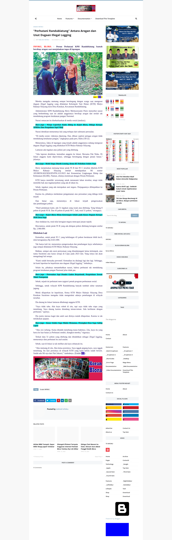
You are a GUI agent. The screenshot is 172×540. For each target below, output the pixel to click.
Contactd (126, 460)
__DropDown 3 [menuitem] (128, 355)
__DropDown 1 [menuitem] (128, 351)
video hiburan (110, 262)
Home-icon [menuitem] (109, 347)
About (125, 335)
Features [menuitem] (69, 18)
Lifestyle (108, 489)
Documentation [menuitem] (84, 18)
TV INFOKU (109, 228)
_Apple (108, 468)
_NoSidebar (127, 485)
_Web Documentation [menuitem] (130, 366)
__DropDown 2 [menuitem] (111, 355)
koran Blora (110, 251)
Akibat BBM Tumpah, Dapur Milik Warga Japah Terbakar (43, 445)
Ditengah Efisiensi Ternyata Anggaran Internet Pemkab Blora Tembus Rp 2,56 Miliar (67, 446)
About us (109, 432)
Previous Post (38, 457)
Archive (125, 456)
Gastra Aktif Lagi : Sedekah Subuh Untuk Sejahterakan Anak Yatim (126, 188)
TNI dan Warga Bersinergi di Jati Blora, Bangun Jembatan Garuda (126, 200)
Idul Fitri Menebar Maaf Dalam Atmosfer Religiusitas (127, 178)
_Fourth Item (110, 476)
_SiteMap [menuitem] (126, 359)
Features (109, 481)
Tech (124, 489)
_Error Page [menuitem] (110, 362)
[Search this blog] (118, 215)
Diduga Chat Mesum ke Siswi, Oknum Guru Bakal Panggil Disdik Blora (90, 446)
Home (108, 335)
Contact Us (109, 393)
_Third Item (126, 472)
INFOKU (108, 239)
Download (126, 492)
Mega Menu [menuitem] (127, 362)
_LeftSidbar (110, 485)
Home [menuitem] (59, 18)
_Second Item (110, 472)
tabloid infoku (43, 40)
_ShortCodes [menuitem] (110, 359)
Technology (109, 464)
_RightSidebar (127, 481)
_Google (125, 464)
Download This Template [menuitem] (105, 18)
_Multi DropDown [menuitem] (112, 351)
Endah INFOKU (38, 27)
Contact (108, 338)
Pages (108, 460)
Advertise (109, 428)
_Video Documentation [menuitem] (113, 370)
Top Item (126, 432)
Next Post (98, 457)
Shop (107, 492)
